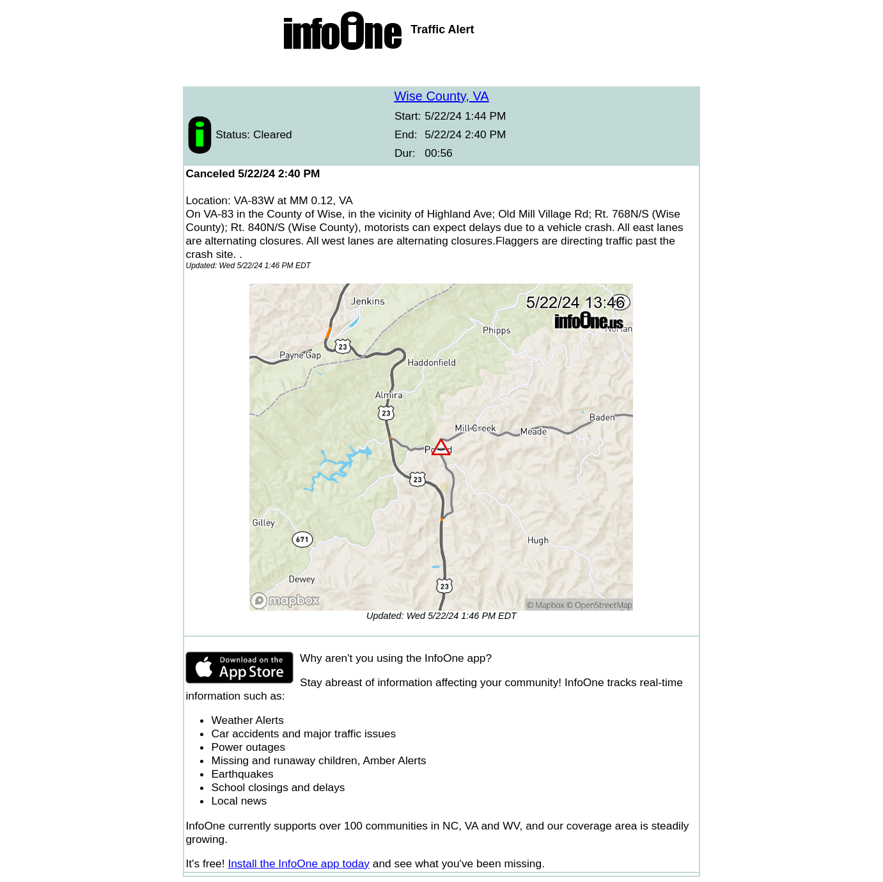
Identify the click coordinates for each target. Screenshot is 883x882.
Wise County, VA (441, 96)
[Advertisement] (442, 70)
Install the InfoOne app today (299, 863)
